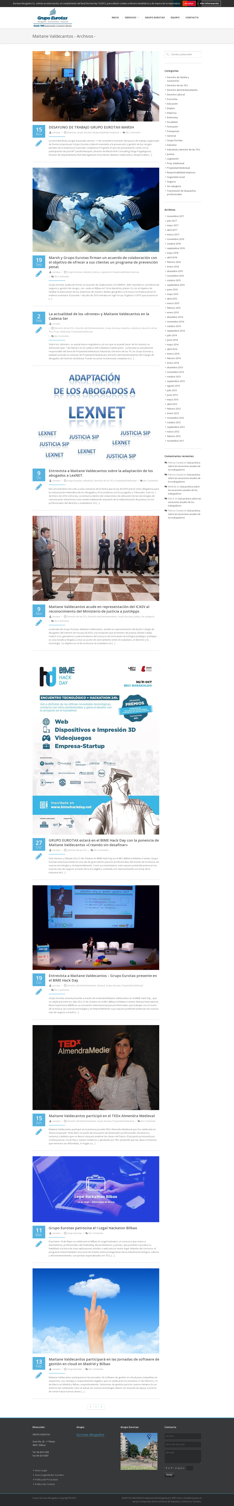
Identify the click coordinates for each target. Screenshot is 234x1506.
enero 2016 (173, 266)
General (101, 985)
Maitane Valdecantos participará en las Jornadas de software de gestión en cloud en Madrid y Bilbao (104, 1361)
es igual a (179, 1468)
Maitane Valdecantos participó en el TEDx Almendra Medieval (102, 1115)
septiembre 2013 (176, 381)
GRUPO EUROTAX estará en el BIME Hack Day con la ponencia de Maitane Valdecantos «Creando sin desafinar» (104, 842)
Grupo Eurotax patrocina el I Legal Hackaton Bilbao (93, 1228)
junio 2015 (172, 289)
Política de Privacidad (46, 1479)
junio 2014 (172, 339)
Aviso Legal (41, 1470)
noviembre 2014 (175, 321)
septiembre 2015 (176, 284)
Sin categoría (147, 616)
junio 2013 (172, 394)
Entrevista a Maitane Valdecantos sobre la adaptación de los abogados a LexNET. (101, 473)
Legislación (106, 272)
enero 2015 (173, 312)
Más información (209, 3)
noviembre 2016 (175, 239)
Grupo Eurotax (84, 132)
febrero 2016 (174, 262)
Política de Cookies (45, 1484)
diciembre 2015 (175, 271)
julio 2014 (172, 335)
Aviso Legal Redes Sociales (49, 1475)
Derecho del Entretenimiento (89, 328)
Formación (172, 126)
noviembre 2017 (175, 216)
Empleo (171, 108)
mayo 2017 (172, 225)
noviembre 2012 (175, 417)
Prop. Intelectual (62, 331)
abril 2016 (172, 257)
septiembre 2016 (176, 248)
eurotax (54, 132)
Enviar (169, 1475)
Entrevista (172, 117)
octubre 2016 (174, 243)
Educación (172, 103)
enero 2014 (173, 362)
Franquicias (173, 131)
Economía (172, 99)
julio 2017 (172, 220)
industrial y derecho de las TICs (98, 480)
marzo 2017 (173, 234)
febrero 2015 (174, 307)
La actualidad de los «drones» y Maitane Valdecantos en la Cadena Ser (99, 316)
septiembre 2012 (176, 427)
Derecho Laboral (176, 94)
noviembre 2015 (175, 275)
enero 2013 (173, 413)
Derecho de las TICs (64, 328)
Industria (87, 272)
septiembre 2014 (176, 330)
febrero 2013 (174, 408)
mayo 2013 (172, 399)
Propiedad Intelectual (82, 331)
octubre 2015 (174, 280)
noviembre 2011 (175, 440)
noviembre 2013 (175, 372)
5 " (172, 1468)
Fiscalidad (172, 122)
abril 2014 (172, 349)
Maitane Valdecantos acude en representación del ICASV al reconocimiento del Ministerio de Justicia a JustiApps (99, 609)
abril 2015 (172, 298)
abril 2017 (172, 229)
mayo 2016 (172, 252)
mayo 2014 (172, 344)
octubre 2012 (174, 422)
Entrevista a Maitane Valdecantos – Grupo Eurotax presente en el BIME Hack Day (103, 978)
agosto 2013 (173, 385)
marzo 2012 (173, 431)
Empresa (71, 132)
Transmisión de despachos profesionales (181, 192)
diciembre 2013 (175, 367)
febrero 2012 (174, 436)
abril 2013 (172, 404)
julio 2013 (172, 390)
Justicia (96, 272)
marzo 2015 (173, 303)
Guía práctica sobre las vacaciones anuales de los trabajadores (184, 466)
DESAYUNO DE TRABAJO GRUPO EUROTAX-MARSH (91, 127)
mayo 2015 (172, 294)
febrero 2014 (174, 358)
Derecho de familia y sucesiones (178, 79)
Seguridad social (176, 177)
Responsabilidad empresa (106, 132)
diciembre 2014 (175, 317)
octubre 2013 (174, 376)
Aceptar (189, 3)
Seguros (171, 181)
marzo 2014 (173, 353)
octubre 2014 (174, 326)
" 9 (166, 1468)
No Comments (131, 132)
